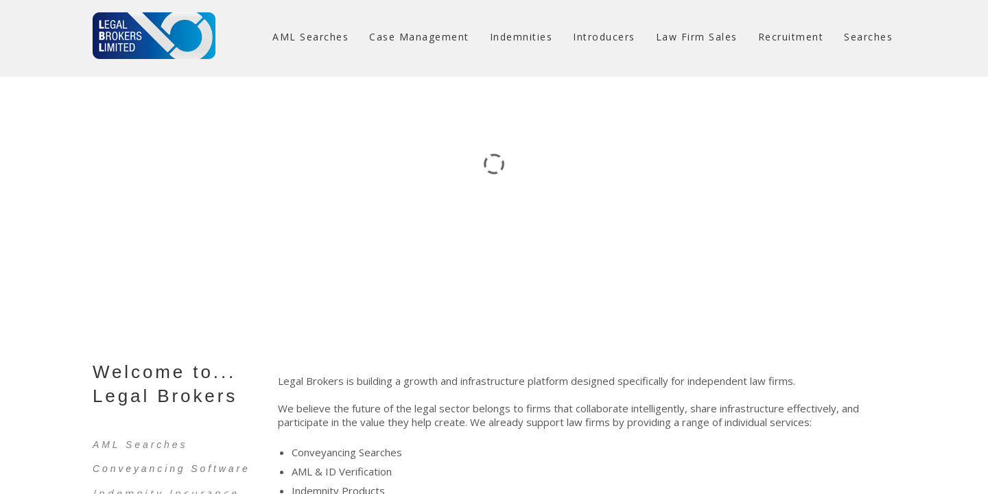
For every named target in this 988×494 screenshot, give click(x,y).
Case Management (419, 36)
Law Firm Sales (697, 36)
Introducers (604, 36)
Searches (868, 36)
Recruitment (791, 36)
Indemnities (521, 36)
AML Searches (310, 36)
